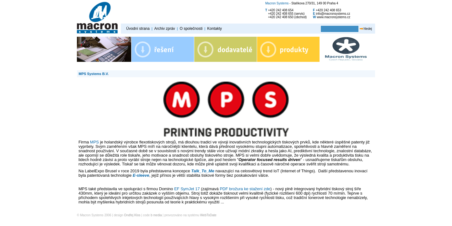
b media (156, 215)
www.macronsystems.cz (333, 17)
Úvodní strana (138, 28)
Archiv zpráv (164, 28)
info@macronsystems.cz (333, 13)
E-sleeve (141, 175)
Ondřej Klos (132, 215)
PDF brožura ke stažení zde (245, 188)
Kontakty (214, 28)
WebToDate (208, 215)
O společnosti (191, 28)
